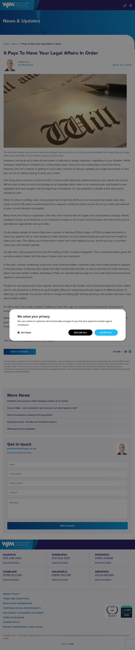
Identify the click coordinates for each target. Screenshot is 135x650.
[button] (24, 332)
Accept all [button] (106, 332)
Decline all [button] (79, 332)
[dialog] (67, 325)
